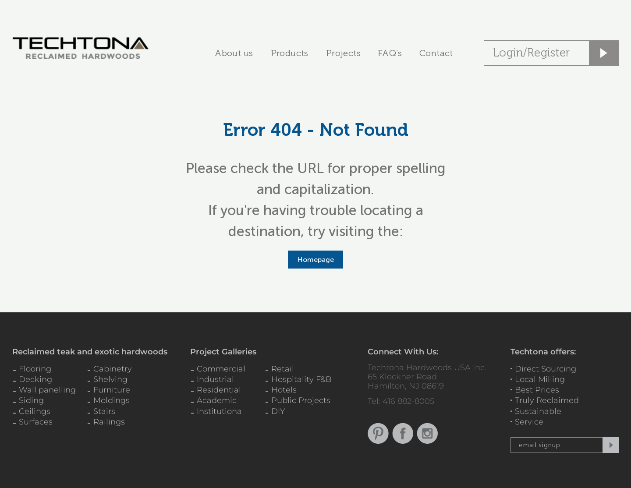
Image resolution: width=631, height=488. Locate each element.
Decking (35, 379)
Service (529, 422)
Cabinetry (112, 369)
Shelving (110, 379)
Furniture (111, 390)
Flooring (35, 369)
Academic (217, 400)
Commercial (221, 369)
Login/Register (531, 53)
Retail (282, 369)
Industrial (215, 379)
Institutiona (219, 411)
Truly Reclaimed (547, 400)
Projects (343, 53)
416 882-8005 (408, 401)
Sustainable (538, 411)
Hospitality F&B (301, 379)
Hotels (284, 390)
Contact (436, 53)
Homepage (315, 259)
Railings (109, 422)
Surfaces (36, 422)
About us (234, 53)
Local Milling (540, 379)
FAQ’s (390, 53)
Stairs (104, 411)
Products (289, 53)
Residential (219, 390)
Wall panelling (47, 390)
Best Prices (537, 390)
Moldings (111, 400)
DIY (278, 411)
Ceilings (34, 411)
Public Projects (300, 400)
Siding (31, 400)
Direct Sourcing (545, 369)
